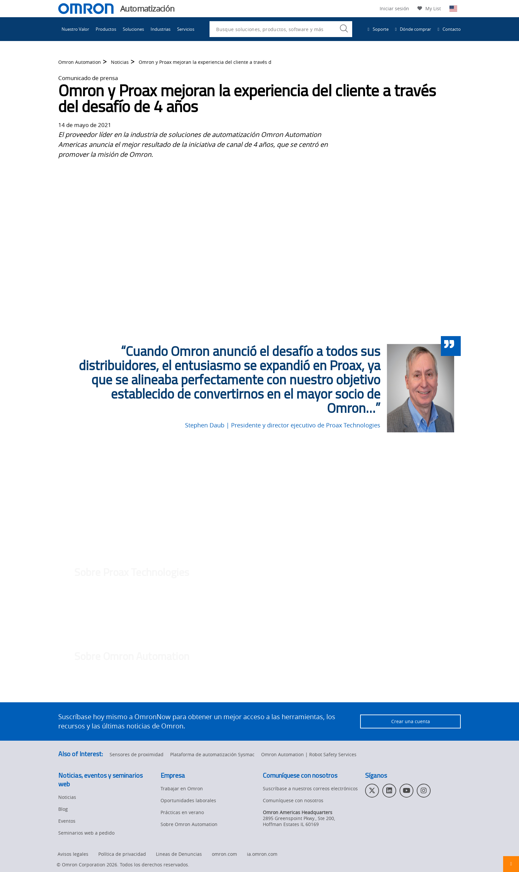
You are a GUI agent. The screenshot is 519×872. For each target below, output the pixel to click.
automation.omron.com (270, 693)
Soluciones (133, 29)
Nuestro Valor (75, 29)
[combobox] (281, 29)
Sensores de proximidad (137, 754)
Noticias (120, 62)
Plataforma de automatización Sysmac (212, 754)
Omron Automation (79, 62)
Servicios (185, 29)
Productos (106, 29)
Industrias (160, 29)
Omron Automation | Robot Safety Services (308, 754)
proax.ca (286, 618)
